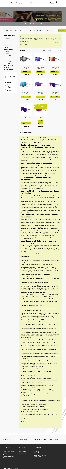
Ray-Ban (8, 61)
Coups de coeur (9, 73)
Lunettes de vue (9, 69)
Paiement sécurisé (6, 454)
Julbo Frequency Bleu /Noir (55, 93)
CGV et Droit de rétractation (9, 451)
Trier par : (43, 50)
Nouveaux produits (22, 451)
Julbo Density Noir (26, 117)
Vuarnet (8, 63)
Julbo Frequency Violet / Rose (40, 67)
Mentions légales (6, 450)
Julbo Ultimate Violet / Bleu (40, 93)
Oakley (7, 51)
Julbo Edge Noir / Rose (26, 67)
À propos (5, 453)
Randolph (8, 59)
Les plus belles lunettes (8, 66)
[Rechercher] (35, 3)
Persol (7, 57)
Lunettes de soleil (9, 49)
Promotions (20, 450)
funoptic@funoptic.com (38, 458)
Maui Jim (8, 55)
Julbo (7, 53)
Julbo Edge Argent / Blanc (26, 93)
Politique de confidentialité (8, 456)
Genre (6, 41)
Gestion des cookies (39, 467)
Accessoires (7, 45)
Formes (6, 71)
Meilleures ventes (22, 453)
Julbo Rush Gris (40, 117)
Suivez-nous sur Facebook (5, 460)
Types (6, 47)
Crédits (32, 467)
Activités (7, 43)
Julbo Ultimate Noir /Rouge (55, 67)
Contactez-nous (6, 457)
